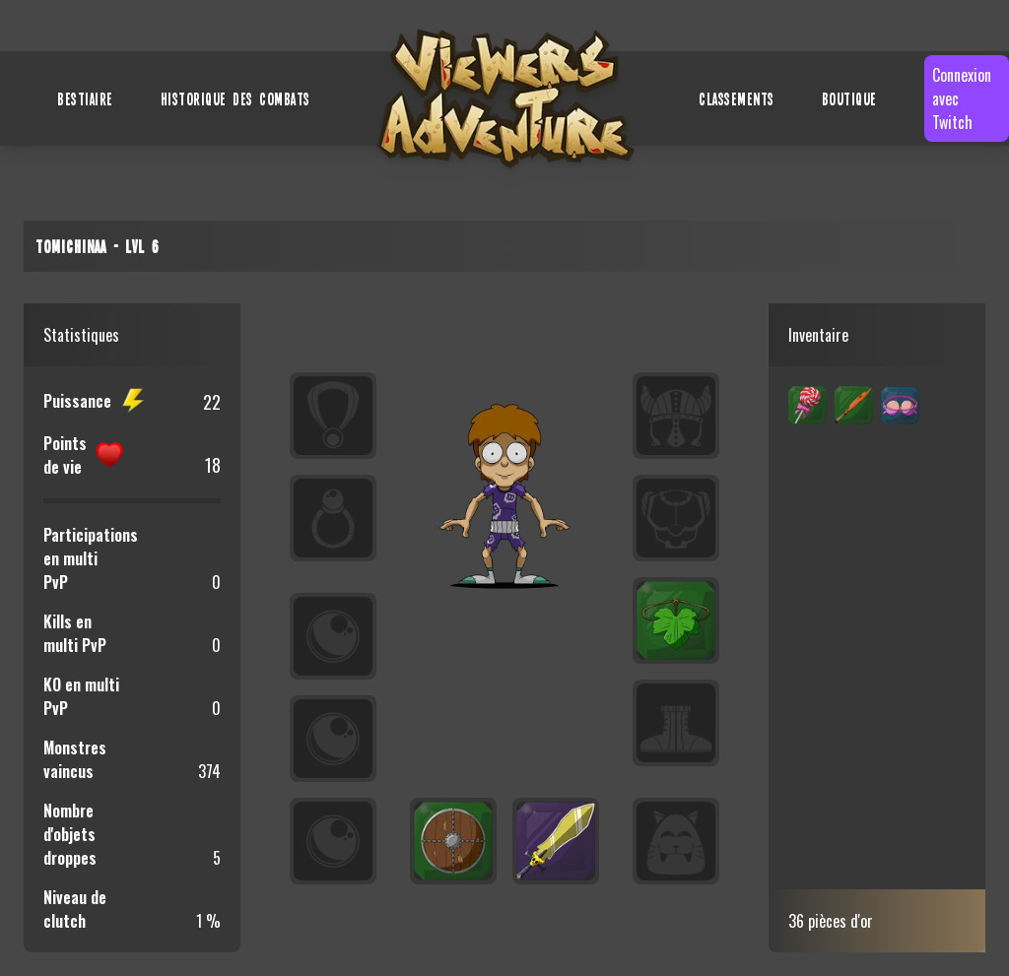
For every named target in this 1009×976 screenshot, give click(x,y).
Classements (736, 98)
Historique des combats (235, 98)
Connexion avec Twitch (961, 98)
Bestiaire (85, 98)
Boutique (849, 98)
